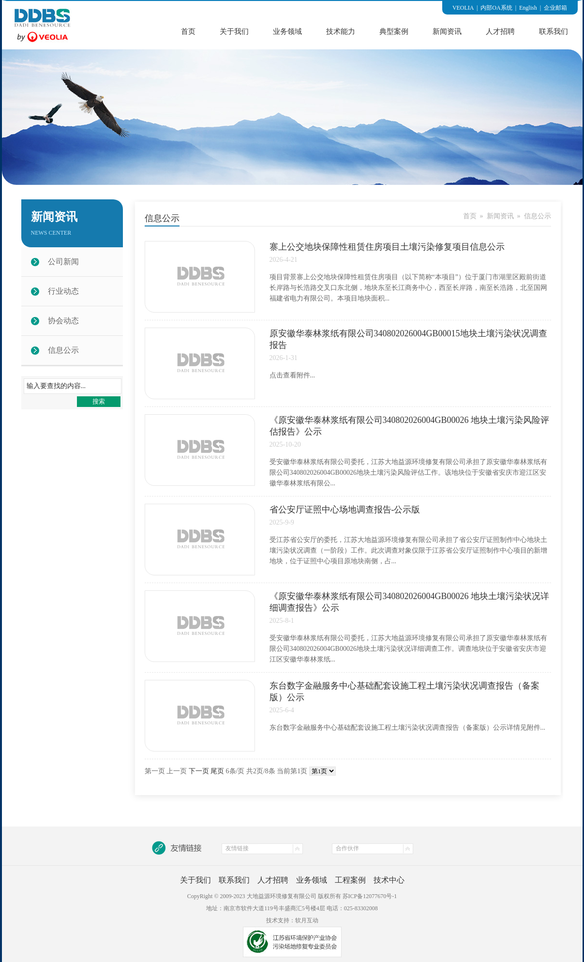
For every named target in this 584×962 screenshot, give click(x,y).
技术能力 (340, 31)
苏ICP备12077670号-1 (370, 896)
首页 (188, 31)
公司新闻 (63, 261)
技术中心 (389, 880)
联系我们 (553, 31)
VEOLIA (463, 7)
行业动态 (63, 291)
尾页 (217, 771)
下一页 (199, 771)
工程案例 (350, 880)
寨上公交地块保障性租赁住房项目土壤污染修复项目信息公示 (387, 247)
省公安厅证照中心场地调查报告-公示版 (345, 509)
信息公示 (63, 350)
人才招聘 (500, 31)
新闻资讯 (447, 31)
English (528, 7)
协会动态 (63, 320)
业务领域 (287, 31)
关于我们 (234, 31)
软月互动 (306, 920)
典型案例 (393, 31)
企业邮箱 (555, 7)
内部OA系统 (496, 7)
